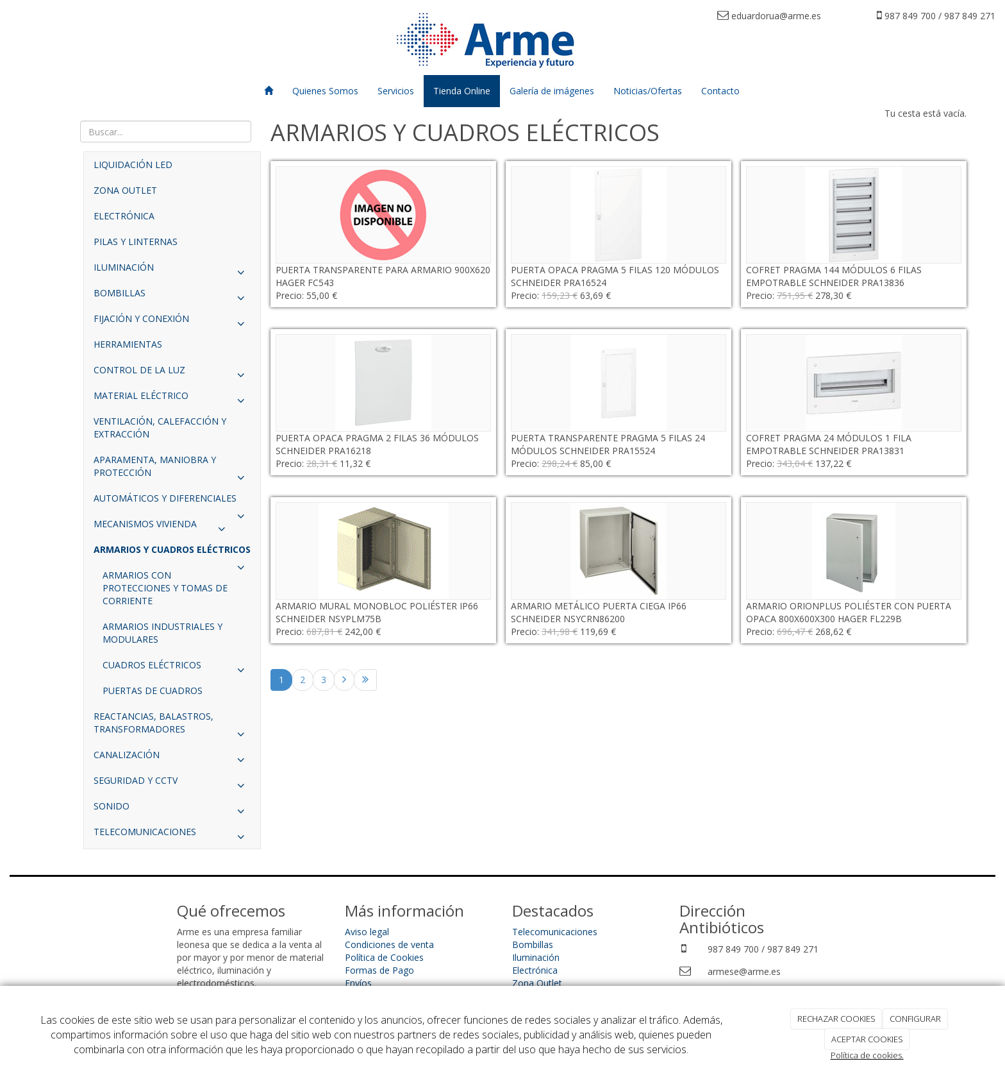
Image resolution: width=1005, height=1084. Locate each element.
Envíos (358, 983)
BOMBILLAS (172, 296)
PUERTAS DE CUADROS (153, 690)
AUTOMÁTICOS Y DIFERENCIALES (172, 501)
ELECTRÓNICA (124, 216)
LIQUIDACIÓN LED (133, 164)
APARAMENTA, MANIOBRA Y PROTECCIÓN (172, 469)
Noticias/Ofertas (647, 91)
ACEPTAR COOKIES (867, 1039)
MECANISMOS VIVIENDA (162, 527)
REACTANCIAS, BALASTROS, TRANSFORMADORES (172, 726)
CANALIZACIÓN (172, 758)
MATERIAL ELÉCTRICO (172, 399)
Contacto (720, 91)
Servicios (396, 91)
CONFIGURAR (915, 1018)
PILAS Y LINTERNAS (136, 241)
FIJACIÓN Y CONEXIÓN (172, 322)
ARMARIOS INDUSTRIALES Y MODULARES (162, 632)
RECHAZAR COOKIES (836, 1018)
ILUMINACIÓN (172, 270)
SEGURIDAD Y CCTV (172, 783)
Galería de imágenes (552, 91)
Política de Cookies (384, 957)
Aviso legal (367, 932)
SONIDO (172, 809)
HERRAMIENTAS (128, 344)
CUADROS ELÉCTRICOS (177, 668)
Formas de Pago (379, 970)
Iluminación (536, 957)
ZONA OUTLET (125, 190)
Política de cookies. (867, 1055)
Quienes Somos (325, 91)
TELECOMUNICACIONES (172, 835)
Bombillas (532, 944)
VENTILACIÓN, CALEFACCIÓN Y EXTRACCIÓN (160, 427)
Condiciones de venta (389, 944)
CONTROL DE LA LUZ (172, 373)
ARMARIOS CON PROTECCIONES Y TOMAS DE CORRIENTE (165, 588)
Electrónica (535, 970)
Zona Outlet (537, 983)
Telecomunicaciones (554, 932)
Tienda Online (461, 91)
